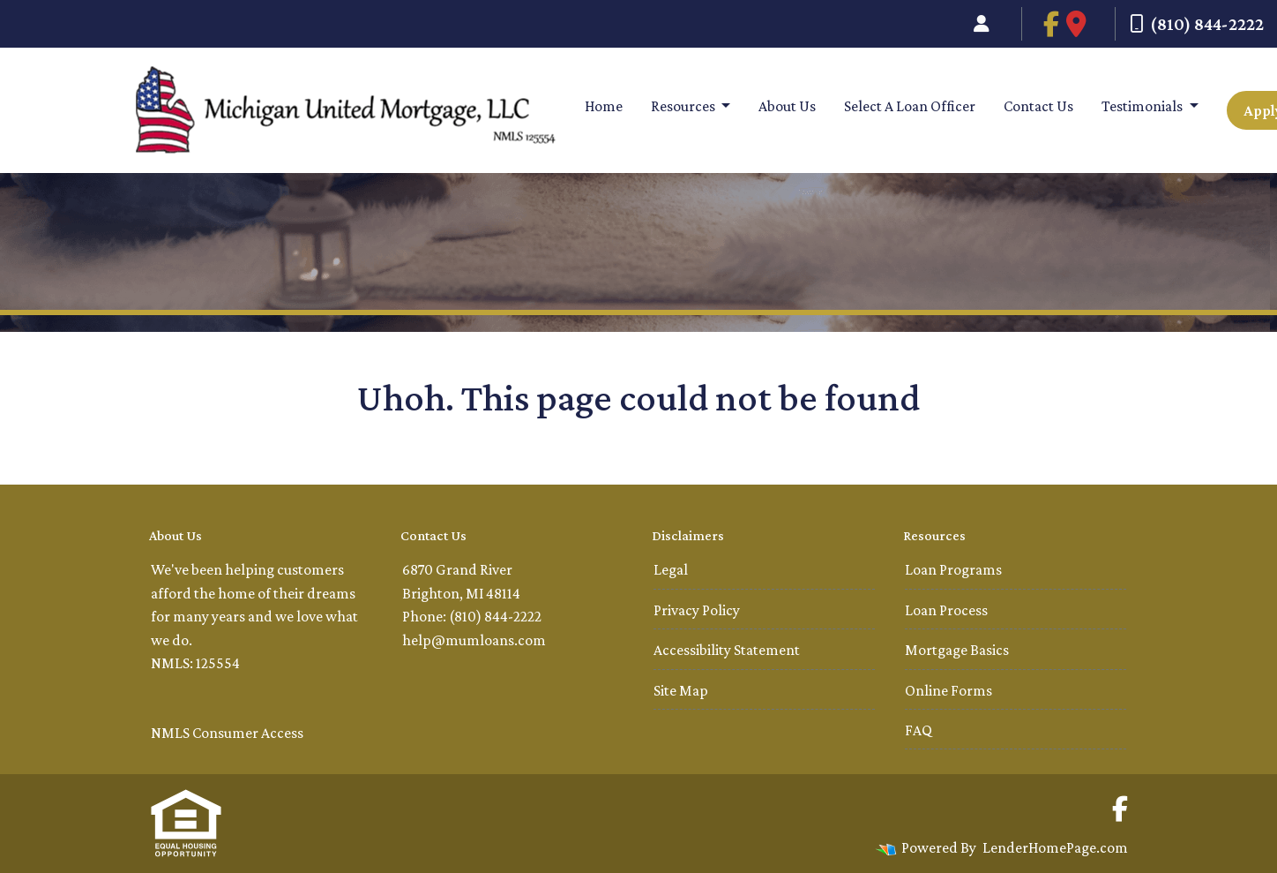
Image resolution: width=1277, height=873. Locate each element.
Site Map (680, 690)
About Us (787, 106)
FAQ (918, 730)
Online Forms (948, 690)
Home (604, 106)
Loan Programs (953, 569)
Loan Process (946, 610)
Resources (684, 106)
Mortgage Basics (957, 650)
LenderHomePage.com (1055, 847)
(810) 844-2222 (1197, 24)
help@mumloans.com (474, 640)
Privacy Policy (696, 610)
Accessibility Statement (726, 650)
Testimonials (1143, 106)
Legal (670, 569)
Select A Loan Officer (909, 106)
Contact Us (1038, 106)
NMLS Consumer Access (227, 732)
